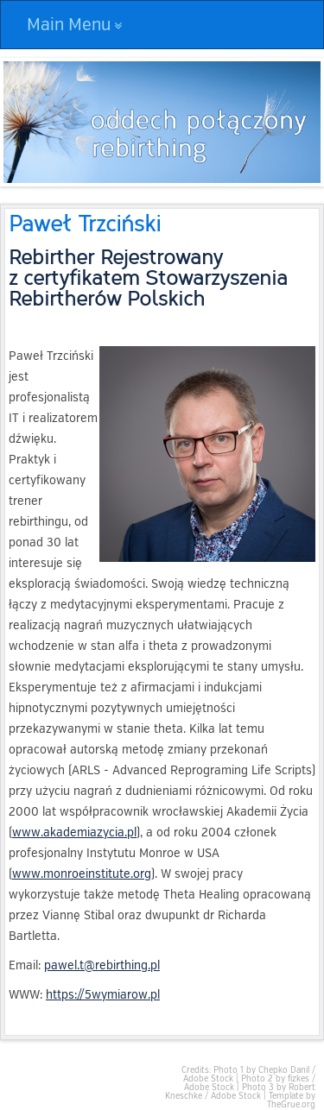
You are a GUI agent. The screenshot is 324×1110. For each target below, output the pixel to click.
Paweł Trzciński (85, 222)
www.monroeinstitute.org (81, 874)
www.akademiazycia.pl (74, 832)
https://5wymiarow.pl (103, 994)
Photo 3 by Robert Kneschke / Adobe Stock (240, 1091)
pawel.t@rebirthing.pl (102, 965)
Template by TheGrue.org (291, 1100)
